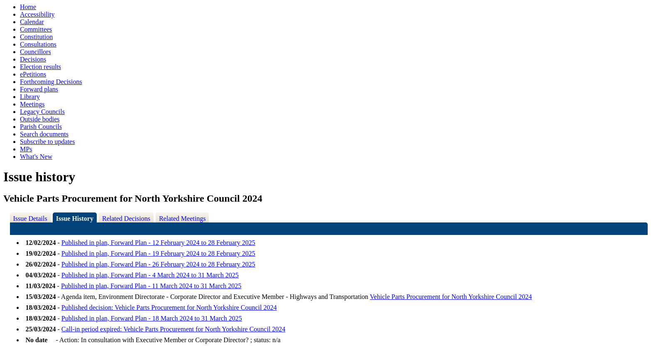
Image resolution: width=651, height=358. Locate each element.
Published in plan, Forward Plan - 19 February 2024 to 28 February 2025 (158, 253)
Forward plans (39, 89)
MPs (26, 149)
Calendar (32, 21)
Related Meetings (182, 218)
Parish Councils (41, 126)
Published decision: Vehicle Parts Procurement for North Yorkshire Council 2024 (169, 307)
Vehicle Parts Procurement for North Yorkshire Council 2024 (451, 296)
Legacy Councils (42, 111)
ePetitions (33, 74)
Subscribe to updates (47, 141)
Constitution (36, 36)
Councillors (35, 51)
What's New (36, 156)
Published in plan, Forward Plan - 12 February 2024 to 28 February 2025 (158, 242)
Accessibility (37, 14)
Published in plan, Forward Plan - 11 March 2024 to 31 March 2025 (151, 285)
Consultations (38, 44)
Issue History (74, 218)
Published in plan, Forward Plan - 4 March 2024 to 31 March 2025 (150, 275)
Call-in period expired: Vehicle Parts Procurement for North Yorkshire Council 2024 (173, 329)
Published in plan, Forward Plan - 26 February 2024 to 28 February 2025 (158, 264)
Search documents (44, 134)
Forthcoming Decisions (51, 81)
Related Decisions (126, 218)
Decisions (33, 59)
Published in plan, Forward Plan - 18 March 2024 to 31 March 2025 (151, 318)
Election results (40, 66)
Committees (36, 29)
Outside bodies (40, 119)
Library (30, 96)
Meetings (32, 104)
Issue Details (30, 218)
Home (28, 6)
